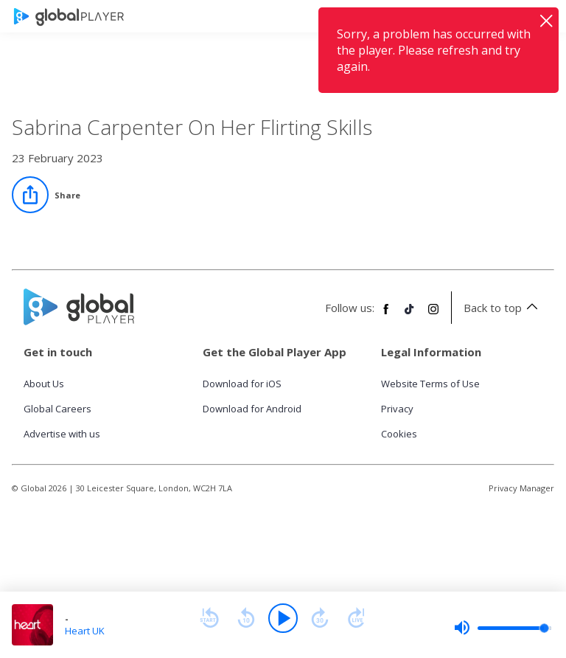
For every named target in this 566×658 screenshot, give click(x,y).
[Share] (46, 194)
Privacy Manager (521, 488)
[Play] (283, 618)
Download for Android (252, 408)
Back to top (503, 307)
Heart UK (85, 630)
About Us (44, 383)
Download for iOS (242, 383)
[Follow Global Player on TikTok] (409, 315)
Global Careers (57, 408)
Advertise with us (62, 433)
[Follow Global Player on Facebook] (386, 315)
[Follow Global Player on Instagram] (433, 315)
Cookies (399, 433)
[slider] (502, 628)
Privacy (397, 408)
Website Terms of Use (430, 383)
